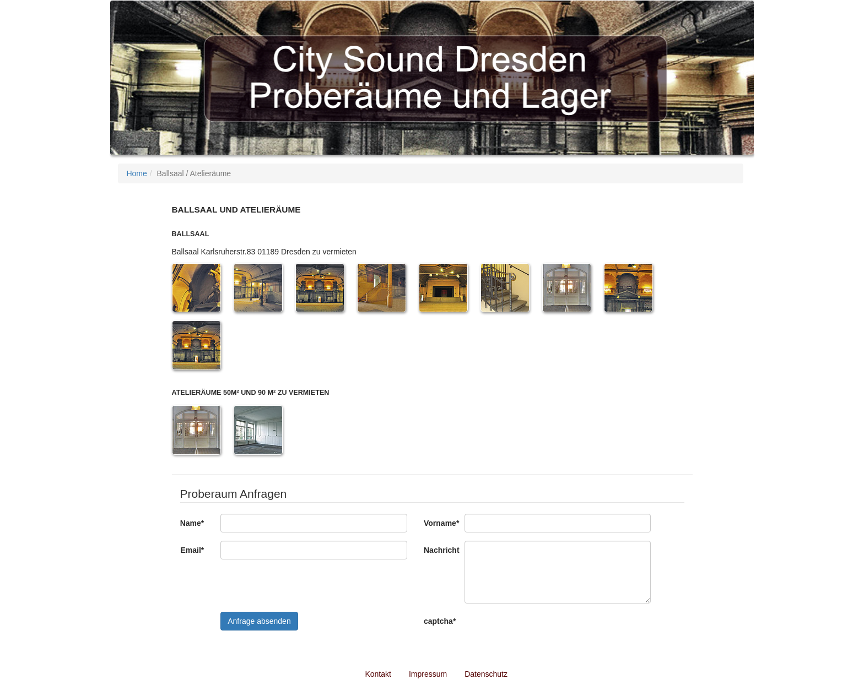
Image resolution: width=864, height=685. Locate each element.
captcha (440, 621)
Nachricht (440, 550)
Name (192, 523)
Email (192, 550)
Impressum (428, 674)
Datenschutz (486, 674)
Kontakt (378, 674)
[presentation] (548, 633)
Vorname (440, 523)
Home (136, 173)
